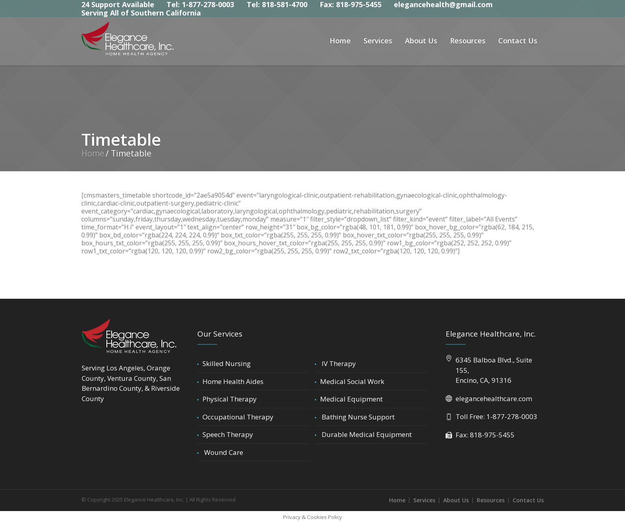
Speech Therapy (227, 434)
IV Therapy (338, 363)
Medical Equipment (351, 399)
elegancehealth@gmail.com (443, 4)
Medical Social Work (352, 381)
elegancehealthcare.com (494, 398)
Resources (491, 500)
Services (424, 500)
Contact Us (528, 500)
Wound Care (222, 452)
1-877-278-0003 (511, 416)
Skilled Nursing (226, 363)
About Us (456, 500)
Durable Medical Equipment (366, 434)
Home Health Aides (232, 381)
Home (92, 153)
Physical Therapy (229, 399)
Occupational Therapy (237, 416)
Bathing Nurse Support (357, 416)
